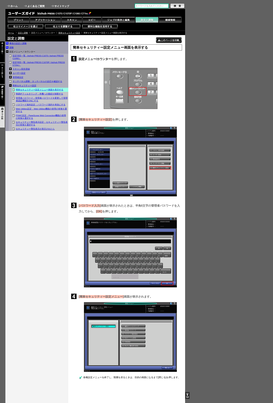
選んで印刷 (2, 117)
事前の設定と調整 (18, 43)
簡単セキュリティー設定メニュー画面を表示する (39, 90)
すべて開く (2, 51)
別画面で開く (2, 95)
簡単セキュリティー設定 (69, 33)
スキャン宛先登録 (21, 69)
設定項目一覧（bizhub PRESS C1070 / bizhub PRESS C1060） (38, 57)
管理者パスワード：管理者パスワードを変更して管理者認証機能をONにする (42, 99)
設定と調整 (23, 33)
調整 (11, 47)
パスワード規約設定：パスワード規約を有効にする (40, 105)
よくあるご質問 (34, 6)
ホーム (12, 6)
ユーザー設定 (19, 73)
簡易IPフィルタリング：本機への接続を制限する (39, 94)
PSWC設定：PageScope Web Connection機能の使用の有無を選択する (41, 116)
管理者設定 (18, 77)
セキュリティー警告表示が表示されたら (35, 129)
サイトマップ (60, 6)
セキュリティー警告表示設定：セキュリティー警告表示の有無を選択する (42, 123)
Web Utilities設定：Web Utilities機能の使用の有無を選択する (41, 110)
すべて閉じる (2, 73)
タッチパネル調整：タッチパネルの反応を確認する (37, 81)
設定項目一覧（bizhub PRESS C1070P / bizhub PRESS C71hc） (39, 63)
